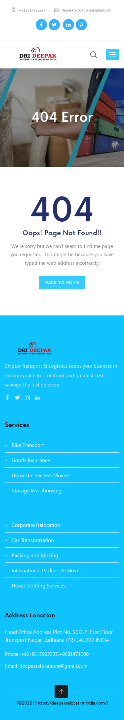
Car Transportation (33, 539)
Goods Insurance (31, 460)
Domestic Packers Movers (41, 475)
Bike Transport (28, 444)
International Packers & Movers (48, 570)
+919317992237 (31, 10)
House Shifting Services (38, 585)
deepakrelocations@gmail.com (86, 10)
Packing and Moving (35, 555)
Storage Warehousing (37, 490)
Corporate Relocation (36, 524)
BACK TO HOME (62, 282)
